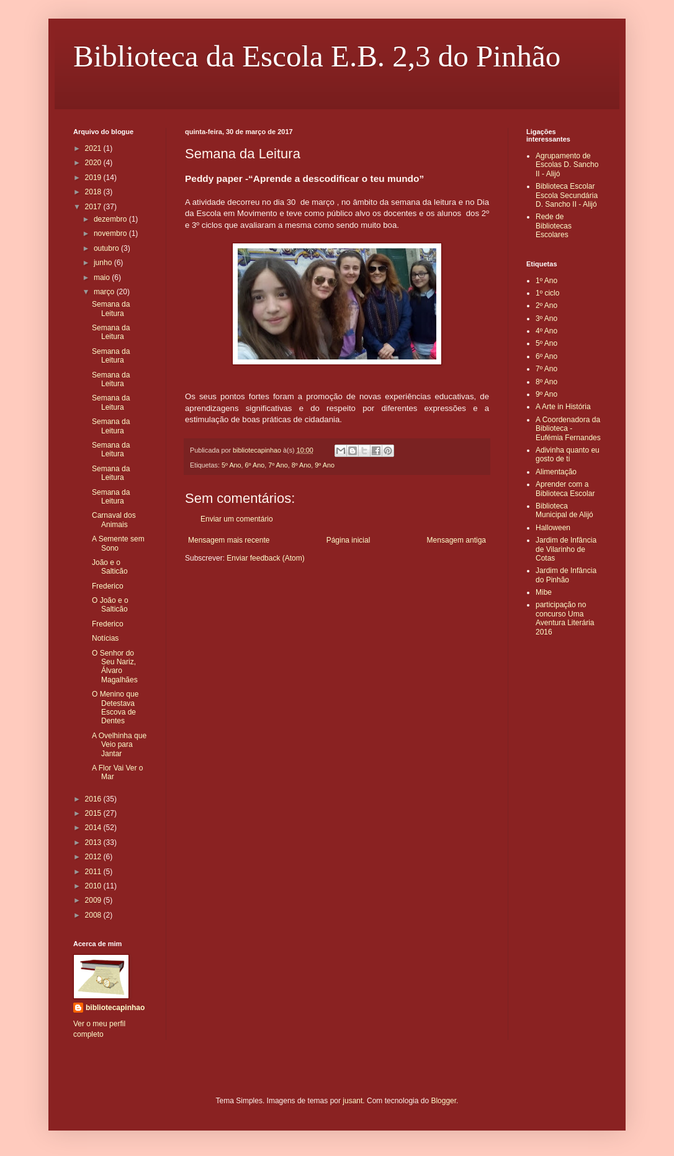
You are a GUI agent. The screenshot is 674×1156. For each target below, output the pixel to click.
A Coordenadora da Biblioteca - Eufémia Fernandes (568, 428)
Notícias (105, 638)
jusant (352, 1100)
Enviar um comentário (236, 519)
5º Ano (231, 465)
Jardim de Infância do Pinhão (566, 575)
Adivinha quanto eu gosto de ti (568, 454)
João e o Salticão (110, 567)
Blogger (443, 1100)
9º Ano (325, 465)
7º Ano (278, 465)
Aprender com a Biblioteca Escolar (565, 488)
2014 (94, 827)
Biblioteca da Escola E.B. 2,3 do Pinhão (316, 56)
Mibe (544, 592)
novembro (111, 233)
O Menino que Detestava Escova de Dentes (115, 707)
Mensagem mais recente (228, 540)
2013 (94, 842)
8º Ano (302, 465)
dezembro (111, 219)
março (105, 291)
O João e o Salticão (110, 604)
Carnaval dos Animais (114, 519)
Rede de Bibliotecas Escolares (554, 225)
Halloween (553, 527)
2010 (94, 886)
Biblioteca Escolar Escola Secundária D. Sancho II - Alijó (567, 195)
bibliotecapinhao (115, 1007)
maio (103, 277)
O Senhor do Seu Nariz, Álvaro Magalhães (115, 666)
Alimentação (556, 471)
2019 (94, 177)
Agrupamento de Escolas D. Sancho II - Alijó (567, 164)
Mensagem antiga (456, 540)
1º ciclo (547, 293)
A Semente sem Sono (118, 543)
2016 (94, 799)
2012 (94, 856)
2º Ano (546, 305)
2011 (94, 871)
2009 (94, 900)
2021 (94, 148)
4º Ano (546, 331)
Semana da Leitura (111, 308)
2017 (94, 206)
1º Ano (546, 280)
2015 (94, 813)
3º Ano (546, 318)
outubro (107, 248)
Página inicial (348, 540)
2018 (94, 191)
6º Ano (255, 465)
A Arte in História (563, 406)
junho (104, 262)
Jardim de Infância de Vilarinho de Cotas (566, 549)
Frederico (108, 586)
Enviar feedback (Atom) (265, 558)
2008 (94, 915)
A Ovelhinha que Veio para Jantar (119, 744)
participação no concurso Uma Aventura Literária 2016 (565, 618)
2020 (94, 162)
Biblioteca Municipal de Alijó (564, 510)
